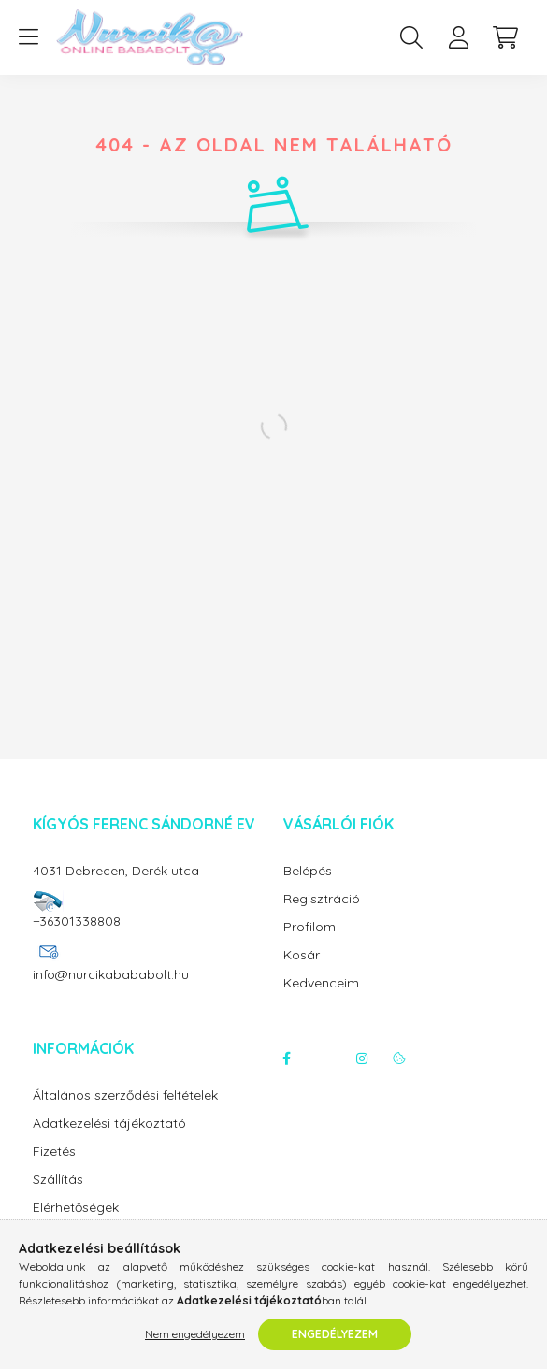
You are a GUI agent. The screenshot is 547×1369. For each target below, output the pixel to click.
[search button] (411, 37)
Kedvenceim (321, 983)
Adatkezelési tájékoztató (109, 1123)
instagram (362, 1058)
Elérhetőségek (76, 1208)
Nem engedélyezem (195, 1334)
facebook (287, 1058)
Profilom (309, 927)
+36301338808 (77, 921)
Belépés (307, 871)
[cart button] (505, 37)
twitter (324, 1058)
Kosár (301, 955)
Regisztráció (321, 899)
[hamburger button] (28, 37)
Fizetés (54, 1152)
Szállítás (58, 1180)
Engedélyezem (335, 1334)
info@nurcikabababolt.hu (111, 974)
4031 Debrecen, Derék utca (116, 870)
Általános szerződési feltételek (125, 1095)
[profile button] (458, 37)
